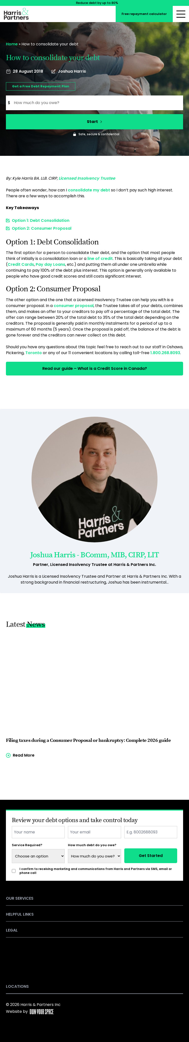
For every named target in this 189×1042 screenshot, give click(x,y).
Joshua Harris (72, 71)
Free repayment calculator (144, 14)
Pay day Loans (50, 264)
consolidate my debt (89, 190)
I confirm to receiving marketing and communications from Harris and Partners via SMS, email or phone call (95, 871)
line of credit (100, 258)
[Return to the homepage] (16, 13)
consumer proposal (74, 305)
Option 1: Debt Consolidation (40, 220)
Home (12, 44)
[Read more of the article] (94, 696)
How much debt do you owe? (92, 845)
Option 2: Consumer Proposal (41, 228)
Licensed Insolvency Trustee (87, 178)
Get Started (151, 855)
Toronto (33, 353)
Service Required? (27, 845)
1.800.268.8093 (165, 353)
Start (94, 121)
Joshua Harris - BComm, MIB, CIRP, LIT (94, 555)
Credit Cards (21, 264)
